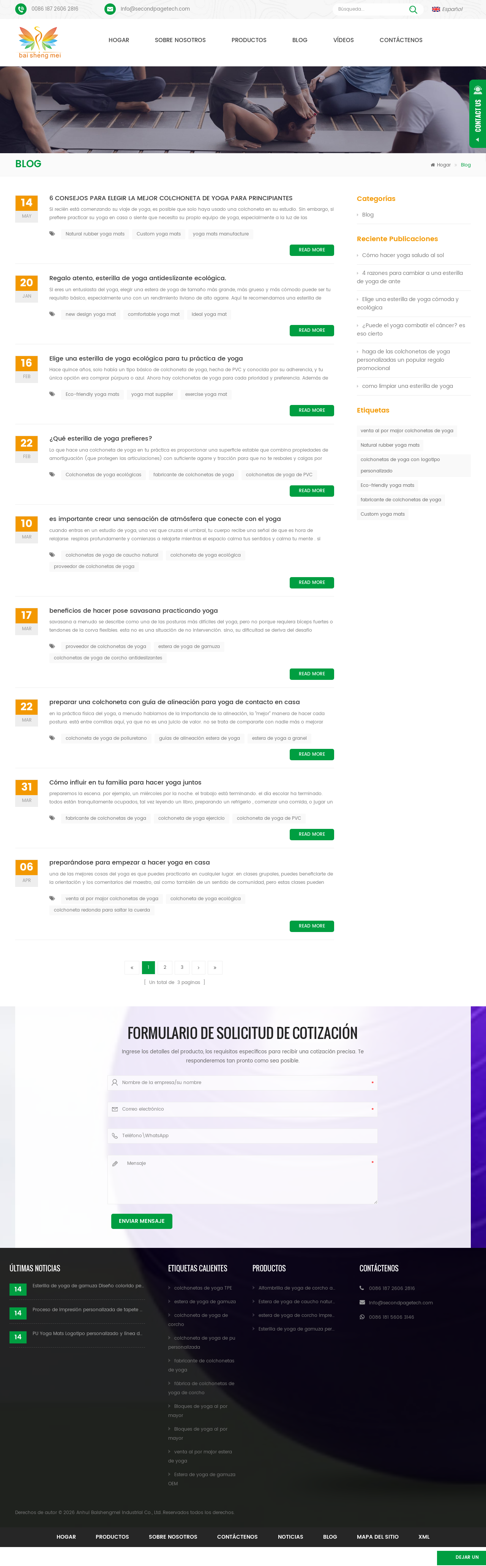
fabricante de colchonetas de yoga (193, 475)
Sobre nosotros (180, 40)
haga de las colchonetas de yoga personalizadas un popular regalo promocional (403, 360)
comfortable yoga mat (154, 314)
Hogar (119, 40)
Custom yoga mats (159, 234)
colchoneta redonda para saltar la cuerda (102, 910)
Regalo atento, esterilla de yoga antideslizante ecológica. (137, 278)
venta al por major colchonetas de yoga (112, 898)
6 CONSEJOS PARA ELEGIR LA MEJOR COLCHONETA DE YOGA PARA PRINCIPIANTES (171, 198)
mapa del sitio (221, 1548)
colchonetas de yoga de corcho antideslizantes (108, 658)
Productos (249, 40)
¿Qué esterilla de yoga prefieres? (100, 439)
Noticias (360, 1537)
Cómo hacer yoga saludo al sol (400, 255)
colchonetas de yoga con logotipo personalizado (400, 465)
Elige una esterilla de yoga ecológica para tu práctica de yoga (146, 359)
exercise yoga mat (206, 394)
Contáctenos (401, 40)
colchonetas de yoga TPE (203, 1288)
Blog (300, 40)
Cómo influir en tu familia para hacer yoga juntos (125, 783)
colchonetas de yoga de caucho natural (112, 555)
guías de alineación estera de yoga (199, 738)
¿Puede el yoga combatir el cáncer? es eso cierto (411, 329)
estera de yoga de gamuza (189, 646)
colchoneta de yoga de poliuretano (106, 738)
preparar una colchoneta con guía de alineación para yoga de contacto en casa (174, 702)
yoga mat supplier (152, 394)
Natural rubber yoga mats (95, 234)
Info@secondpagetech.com (155, 9)
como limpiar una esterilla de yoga (405, 386)
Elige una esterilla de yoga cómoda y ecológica (408, 303)
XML (282, 1548)
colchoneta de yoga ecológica (205, 555)
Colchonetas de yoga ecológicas (103, 475)
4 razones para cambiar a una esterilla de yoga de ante (410, 277)
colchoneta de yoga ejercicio (191, 818)
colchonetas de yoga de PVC (279, 475)
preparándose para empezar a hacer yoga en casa (129, 863)
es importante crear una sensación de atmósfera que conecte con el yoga (165, 519)
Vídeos (343, 40)
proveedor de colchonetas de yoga (94, 566)
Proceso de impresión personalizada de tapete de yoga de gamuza (89, 1309)
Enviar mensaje (142, 1221)
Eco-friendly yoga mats (92, 394)
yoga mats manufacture (221, 234)
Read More (312, 250)
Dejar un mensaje (446, 1559)
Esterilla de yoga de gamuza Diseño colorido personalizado (89, 1286)
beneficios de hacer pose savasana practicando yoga (133, 611)
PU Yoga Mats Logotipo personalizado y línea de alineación (89, 1333)
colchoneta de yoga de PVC (269, 818)
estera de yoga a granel (279, 738)
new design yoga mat (91, 314)
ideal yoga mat (209, 314)
